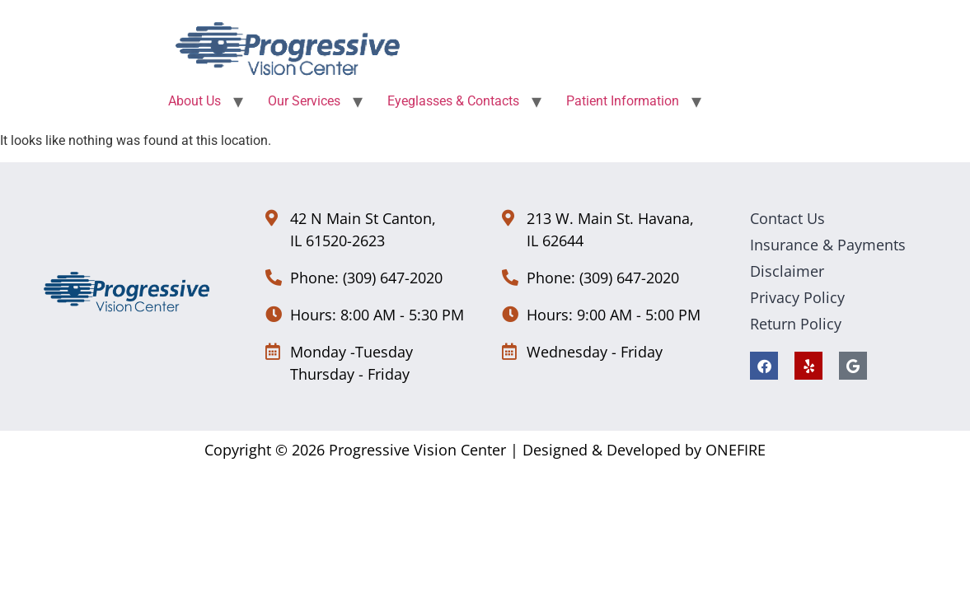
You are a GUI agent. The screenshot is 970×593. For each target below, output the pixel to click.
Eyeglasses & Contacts (453, 101)
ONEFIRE (735, 450)
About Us (194, 101)
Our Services (304, 101)
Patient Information (622, 101)
